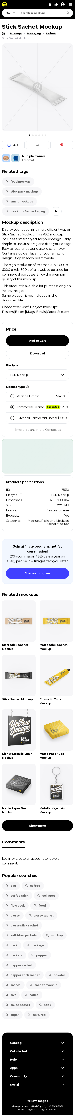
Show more (37, 826)
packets (13, 955)
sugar (12, 1015)
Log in (6, 858)
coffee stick (16, 895)
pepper (39, 955)
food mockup (17, 181)
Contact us (53, 430)
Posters (7, 312)
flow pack (15, 905)
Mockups (34, 521)
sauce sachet (17, 1005)
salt (10, 995)
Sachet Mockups (58, 524)
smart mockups (19, 201)
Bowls (40, 312)
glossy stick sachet (21, 925)
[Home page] (3, 33)
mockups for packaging (25, 211)
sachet (13, 985)
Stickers (63, 312)
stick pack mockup (21, 191)
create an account (30, 858)
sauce (31, 995)
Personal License (57, 510)
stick (45, 1005)
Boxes (19, 312)
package (35, 945)
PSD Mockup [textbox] (19, 375)
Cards (51, 312)
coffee (32, 886)
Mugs (30, 312)
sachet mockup (43, 985)
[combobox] (45, 13)
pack (11, 945)
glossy (12, 915)
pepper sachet (18, 965)
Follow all (28, 160)
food (39, 905)
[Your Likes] (56, 4)
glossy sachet (41, 915)
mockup (54, 935)
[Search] (68, 13)
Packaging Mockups (54, 521)
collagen (46, 895)
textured (36, 1015)
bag (10, 886)
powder (56, 975)
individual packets (21, 935)
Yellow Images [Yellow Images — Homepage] (37, 1101)
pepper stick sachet (22, 975)
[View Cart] (49, 4)
